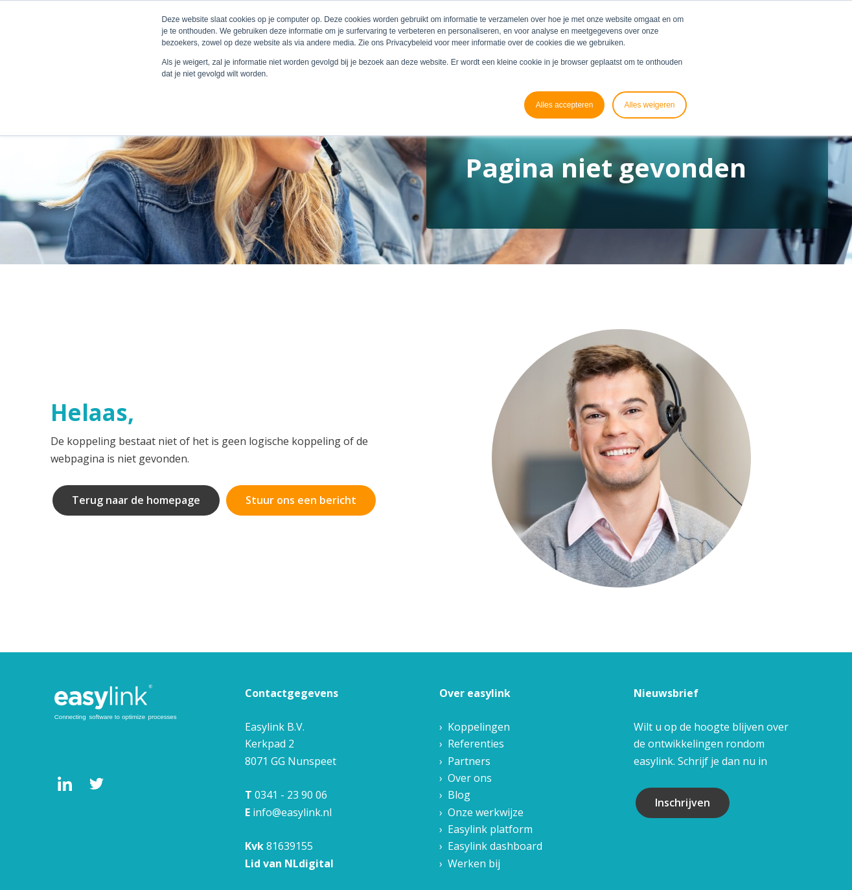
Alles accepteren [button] (564, 104)
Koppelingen (479, 727)
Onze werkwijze (486, 812)
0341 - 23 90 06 (291, 795)
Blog (459, 795)
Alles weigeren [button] (649, 104)
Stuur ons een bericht (301, 500)
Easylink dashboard (495, 846)
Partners (469, 761)
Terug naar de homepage (136, 500)
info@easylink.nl (292, 812)
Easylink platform (490, 829)
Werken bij (474, 863)
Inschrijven (682, 802)
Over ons (470, 778)
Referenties (476, 743)
